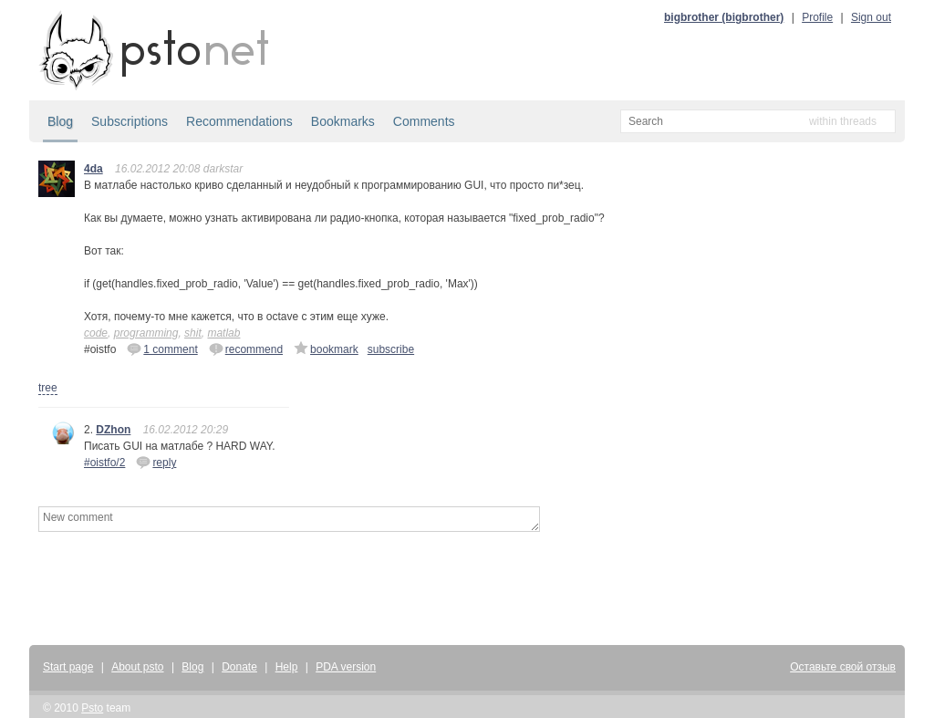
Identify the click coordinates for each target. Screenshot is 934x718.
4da (93, 168)
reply (156, 461)
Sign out (871, 17)
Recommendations (239, 121)
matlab (223, 333)
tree (47, 387)
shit (193, 333)
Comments (424, 121)
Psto (92, 708)
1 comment (162, 348)
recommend (246, 348)
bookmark (326, 348)
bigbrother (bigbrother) (724, 17)
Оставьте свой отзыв (843, 667)
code (96, 333)
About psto (137, 667)
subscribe (391, 349)
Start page (68, 667)
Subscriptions (129, 121)
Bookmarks (343, 121)
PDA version (346, 667)
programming (146, 333)
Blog (60, 121)
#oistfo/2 (104, 462)
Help (286, 667)
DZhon (113, 429)
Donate (239, 667)
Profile (817, 17)
